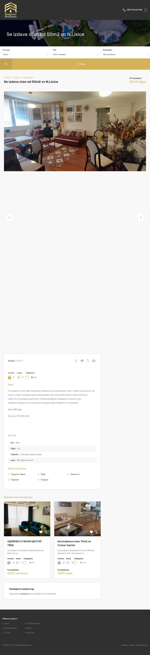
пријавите (25, 594)
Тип (54, 50)
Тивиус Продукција (138, 645)
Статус (6, 50)
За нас (7, 633)
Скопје (16, 77)
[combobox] (25, 55)
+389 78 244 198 (134, 10)
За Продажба (33, 624)
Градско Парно (18, 474)
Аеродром (28, 77)
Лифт (43, 474)
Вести (29, 628)
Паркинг (15, 479)
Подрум (44, 479)
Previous (9, 217)
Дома (6, 624)
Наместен (75, 474)
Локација (107, 50)
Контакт (31, 633)
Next (140, 217)
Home (6, 77)
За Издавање (10, 628)
